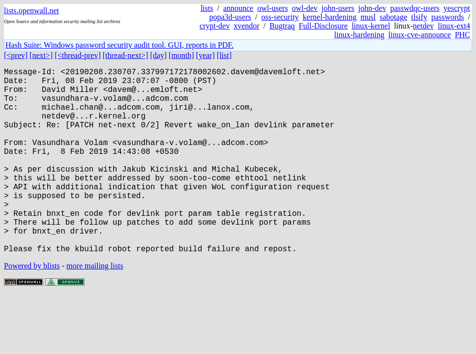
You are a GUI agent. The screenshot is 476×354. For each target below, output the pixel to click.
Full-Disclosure (323, 26)
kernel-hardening (330, 17)
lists (207, 8)
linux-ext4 (454, 26)
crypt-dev (215, 26)
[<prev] (16, 55)
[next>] (41, 55)
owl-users (272, 8)
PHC (462, 34)
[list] (224, 55)
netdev (423, 26)
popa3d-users (230, 17)
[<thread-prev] (77, 55)
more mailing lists (94, 307)
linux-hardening (359, 34)
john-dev (372, 8)
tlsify (419, 17)
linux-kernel (371, 26)
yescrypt (457, 8)
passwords (447, 17)
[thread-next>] (126, 55)
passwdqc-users (414, 8)
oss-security (279, 17)
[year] (205, 55)
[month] (181, 55)
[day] (158, 55)
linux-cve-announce (419, 34)
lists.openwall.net (31, 10)
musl (368, 17)
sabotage (393, 17)
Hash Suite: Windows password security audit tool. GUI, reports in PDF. (119, 45)
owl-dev (304, 8)
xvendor (246, 26)
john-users (338, 8)
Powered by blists (32, 307)
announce (238, 8)
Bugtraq (282, 26)
